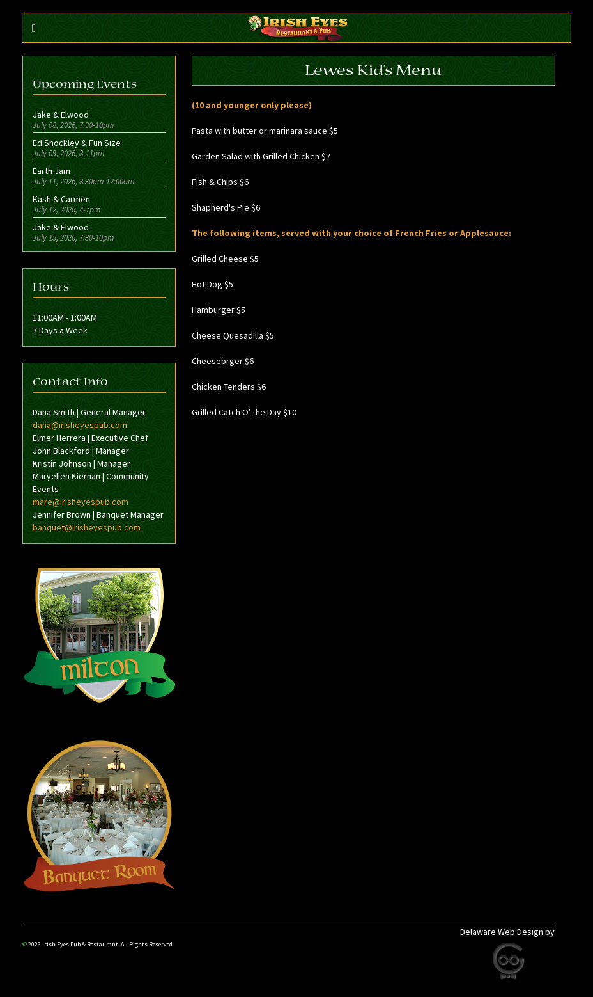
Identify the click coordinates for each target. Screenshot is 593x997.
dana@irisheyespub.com (80, 425)
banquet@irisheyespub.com (87, 527)
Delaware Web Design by (507, 931)
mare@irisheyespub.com (80, 501)
